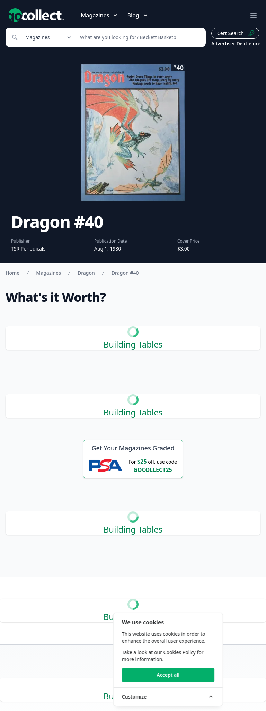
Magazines (48, 273)
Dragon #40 (125, 273)
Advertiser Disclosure (235, 43)
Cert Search (236, 33)
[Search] (139, 37)
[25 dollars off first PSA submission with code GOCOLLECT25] (133, 465)
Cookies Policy (215, 652)
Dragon (86, 273)
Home (12, 273)
